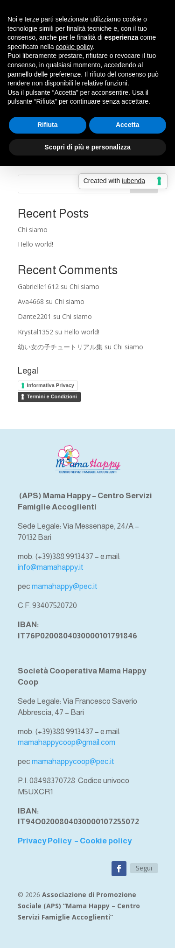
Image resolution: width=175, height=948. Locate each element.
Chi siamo (33, 229)
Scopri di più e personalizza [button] (87, 147)
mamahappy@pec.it (65, 586)
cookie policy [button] (74, 46)
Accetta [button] (128, 124)
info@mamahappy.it (51, 567)
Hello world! (35, 244)
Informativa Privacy (51, 385)
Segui (144, 867)
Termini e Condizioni (52, 396)
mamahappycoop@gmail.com (66, 742)
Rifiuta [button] (47, 124)
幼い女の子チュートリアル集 (60, 346)
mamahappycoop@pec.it (73, 761)
